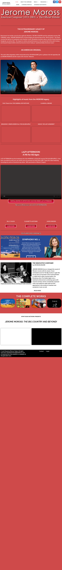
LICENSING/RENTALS (27, 4)
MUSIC (36, 2)
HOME (16, 2)
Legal (47, 351)
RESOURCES (44, 2)
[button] (2, 246)
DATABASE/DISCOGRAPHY (40, 4)
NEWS (17, 4)
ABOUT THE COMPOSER (26, 2)
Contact (41, 351)
